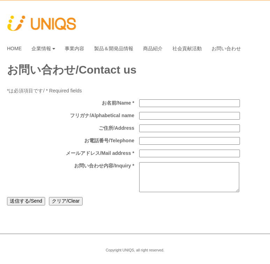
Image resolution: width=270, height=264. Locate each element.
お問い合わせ (226, 48)
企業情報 (43, 48)
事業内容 (74, 48)
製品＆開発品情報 (113, 48)
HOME (14, 48)
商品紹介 (153, 48)
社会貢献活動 (187, 48)
